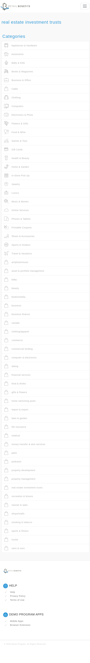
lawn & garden (15, 418)
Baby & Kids (14, 62)
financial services (17, 374)
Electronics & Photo (18, 114)
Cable (11, 88)
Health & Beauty (16, 158)
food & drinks (15, 383)
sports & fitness (16, 530)
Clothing (12, 97)
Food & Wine (15, 132)
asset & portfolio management (24, 270)
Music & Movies (16, 201)
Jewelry (12, 184)
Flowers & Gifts (16, 123)
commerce (13, 340)
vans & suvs (14, 548)
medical (12, 435)
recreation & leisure (18, 496)
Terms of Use (14, 600)
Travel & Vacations (18, 253)
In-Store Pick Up (16, 175)
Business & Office (17, 80)
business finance (17, 314)
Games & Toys (15, 140)
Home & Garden (16, 166)
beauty (11, 288)
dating (11, 366)
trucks (11, 539)
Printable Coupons (18, 227)
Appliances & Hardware (20, 45)
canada (12, 322)
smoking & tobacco (18, 522)
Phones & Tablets (17, 218)
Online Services (16, 210)
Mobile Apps (14, 621)
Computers (13, 106)
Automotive (14, 54)
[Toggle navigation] (84, 6)
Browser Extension (17, 625)
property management (19, 478)
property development (19, 470)
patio (10, 452)
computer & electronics (20, 357)
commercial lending (18, 348)
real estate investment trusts (23, 487)
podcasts (12, 461)
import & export (16, 409)
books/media (14, 296)
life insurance (15, 426)
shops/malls (14, 513)
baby (10, 279)
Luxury (11, 192)
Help (10, 592)
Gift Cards (13, 149)
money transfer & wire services (24, 444)
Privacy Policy (15, 596)
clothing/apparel (16, 331)
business (12, 305)
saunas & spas (16, 504)
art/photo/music (16, 262)
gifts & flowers (15, 392)
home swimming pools (20, 400)
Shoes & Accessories (19, 236)
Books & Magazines (18, 71)
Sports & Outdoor (17, 244)
